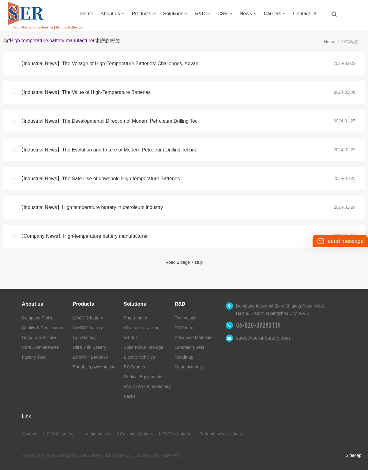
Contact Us (305, 13)
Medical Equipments (143, 376)
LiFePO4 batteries (176, 433)
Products (144, 13)
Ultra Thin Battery (89, 347)
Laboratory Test (189, 347)
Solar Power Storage (143, 347)
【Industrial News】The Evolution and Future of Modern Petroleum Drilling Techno (108, 149)
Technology (186, 317)
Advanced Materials (193, 337)
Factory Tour (34, 357)
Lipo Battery (84, 337)
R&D (202, 13)
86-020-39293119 (258, 325)
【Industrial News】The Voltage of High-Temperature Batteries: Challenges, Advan (108, 63)
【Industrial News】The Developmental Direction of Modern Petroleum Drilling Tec (108, 121)
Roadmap (184, 357)
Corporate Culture (39, 337)
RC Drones (134, 366)
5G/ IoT (131, 337)
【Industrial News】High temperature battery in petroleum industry (91, 207)
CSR (224, 13)
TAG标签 (350, 41)
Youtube (30, 433)
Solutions (175, 13)
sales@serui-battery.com (263, 338)
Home (86, 13)
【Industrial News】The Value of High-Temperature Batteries (85, 92)
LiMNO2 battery (88, 327)
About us (113, 13)
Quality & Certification (42, 327)
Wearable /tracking (141, 327)
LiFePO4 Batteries (90, 357)
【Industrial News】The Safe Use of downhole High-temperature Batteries (99, 178)
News (248, 13)
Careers (275, 13)
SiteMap (353, 455)
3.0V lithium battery (135, 433)
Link (26, 416)
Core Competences (40, 347)
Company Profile (38, 317)
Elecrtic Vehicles (139, 357)
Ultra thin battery (95, 433)
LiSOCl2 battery (88, 317)
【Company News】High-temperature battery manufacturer (83, 236)
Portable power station (94, 366)
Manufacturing (188, 366)
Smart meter (135, 317)
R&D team (185, 327)
